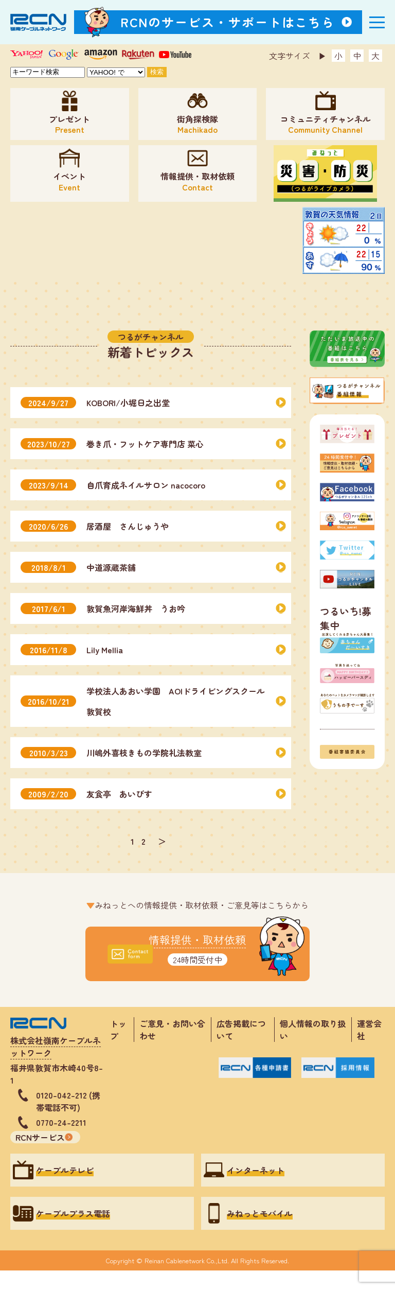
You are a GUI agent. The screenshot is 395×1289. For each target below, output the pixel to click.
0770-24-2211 (61, 1122)
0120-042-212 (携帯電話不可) (68, 1101)
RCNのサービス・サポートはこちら (227, 22)
